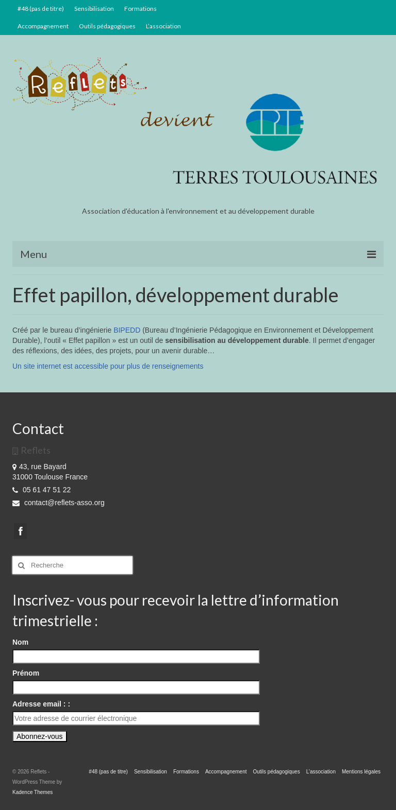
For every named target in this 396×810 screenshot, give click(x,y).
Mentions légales (361, 771)
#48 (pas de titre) (41, 8)
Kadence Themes (32, 792)
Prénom (25, 673)
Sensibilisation (94, 8)
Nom (20, 642)
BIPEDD (127, 330)
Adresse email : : (41, 704)
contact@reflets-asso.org (58, 502)
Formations (140, 8)
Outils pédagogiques (107, 26)
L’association (163, 26)
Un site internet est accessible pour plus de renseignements (107, 366)
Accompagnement (43, 26)
